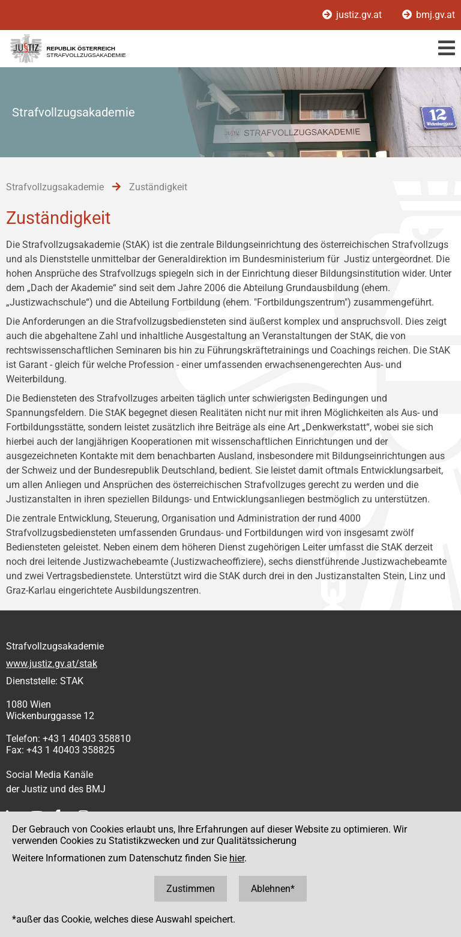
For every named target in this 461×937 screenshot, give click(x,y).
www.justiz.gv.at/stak (51, 663)
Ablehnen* (273, 888)
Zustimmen (190, 888)
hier (236, 858)
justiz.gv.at (353, 14)
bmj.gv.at (428, 14)
